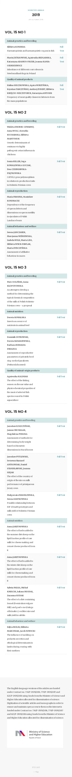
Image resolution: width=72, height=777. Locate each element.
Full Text (61, 127)
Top (36, 772)
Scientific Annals (36, 10)
